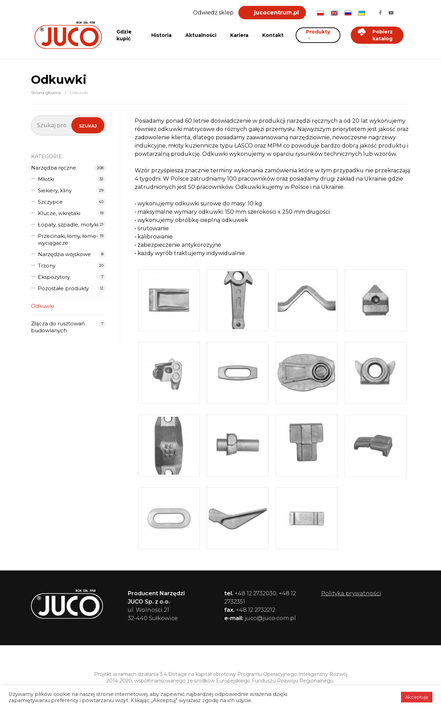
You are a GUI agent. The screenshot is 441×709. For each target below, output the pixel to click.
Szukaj (88, 126)
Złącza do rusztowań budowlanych (58, 327)
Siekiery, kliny (55, 190)
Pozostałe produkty (63, 288)
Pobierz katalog (375, 35)
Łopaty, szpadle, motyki (68, 224)
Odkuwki (42, 306)
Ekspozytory (54, 277)
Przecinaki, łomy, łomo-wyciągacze (68, 239)
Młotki (46, 179)
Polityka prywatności (351, 593)
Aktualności (200, 35)
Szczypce (50, 202)
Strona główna (46, 92)
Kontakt (273, 35)
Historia (161, 35)
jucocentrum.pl (276, 12)
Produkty (318, 34)
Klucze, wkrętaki (59, 213)
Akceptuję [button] (416, 697)
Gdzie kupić (124, 35)
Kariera (239, 35)
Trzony (46, 265)
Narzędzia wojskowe (64, 254)
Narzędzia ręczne (53, 167)
